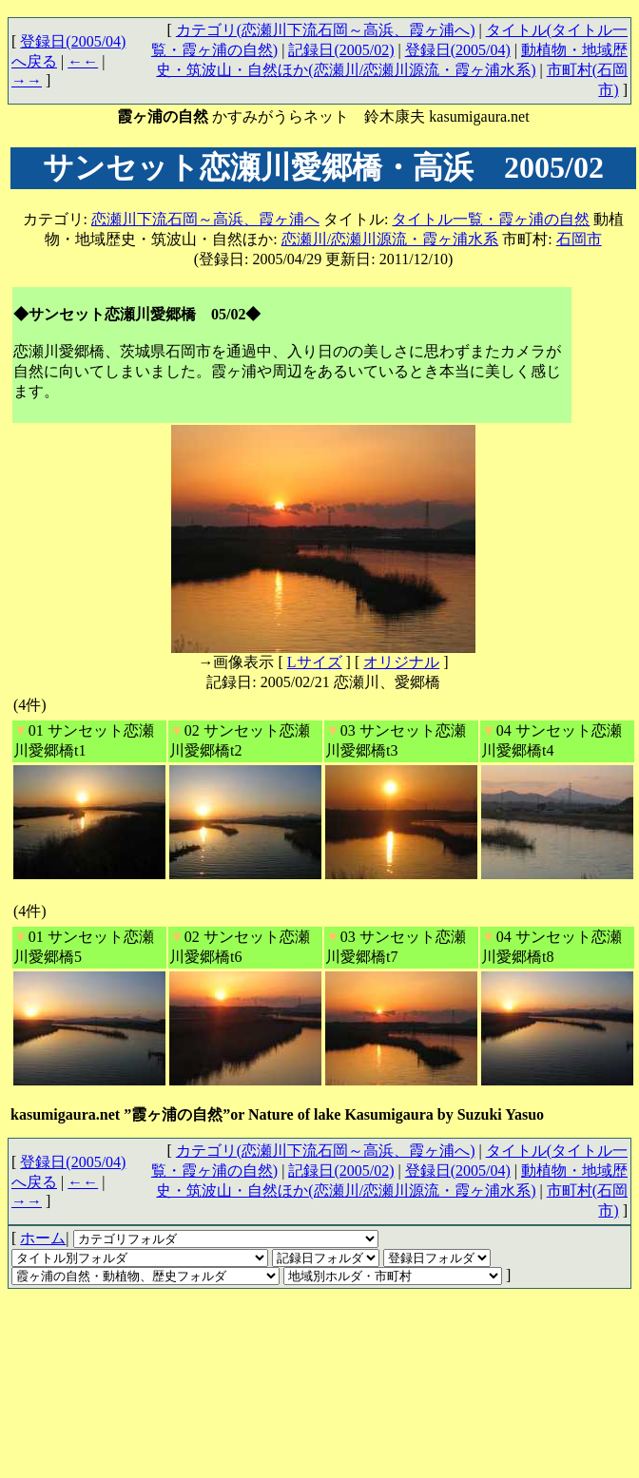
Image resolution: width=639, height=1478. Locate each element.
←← (83, 61)
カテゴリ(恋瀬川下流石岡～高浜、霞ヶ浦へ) (325, 30)
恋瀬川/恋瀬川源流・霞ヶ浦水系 (389, 239)
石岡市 (579, 239)
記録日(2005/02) (341, 50)
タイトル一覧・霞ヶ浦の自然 (491, 219)
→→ (26, 80)
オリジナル (401, 662)
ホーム (43, 1238)
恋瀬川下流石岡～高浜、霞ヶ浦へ (205, 219)
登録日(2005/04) (458, 50)
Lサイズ (314, 662)
